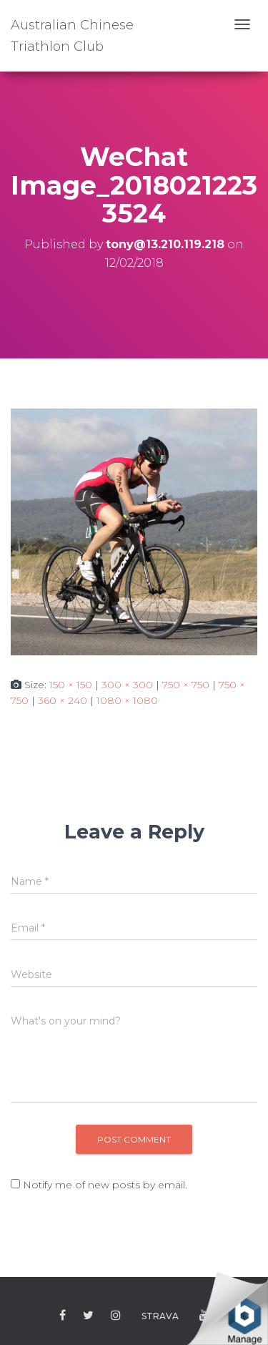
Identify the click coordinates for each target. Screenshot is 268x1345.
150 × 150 (70, 684)
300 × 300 (127, 684)
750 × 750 (185, 684)
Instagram (116, 1315)
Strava (160, 1316)
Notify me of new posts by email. (105, 1184)
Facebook (62, 1315)
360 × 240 (62, 700)
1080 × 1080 (127, 700)
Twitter (88, 1315)
